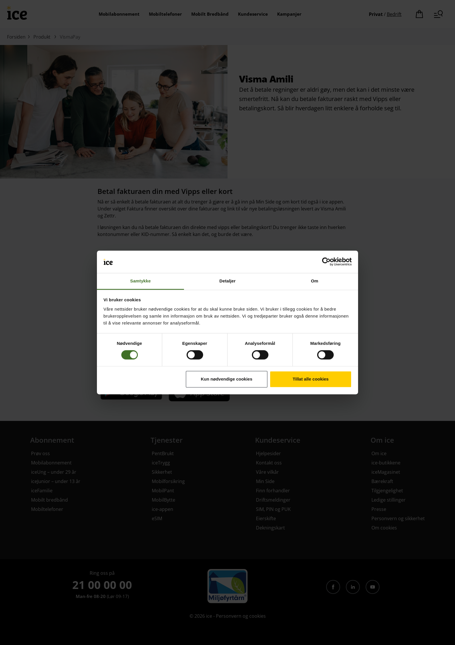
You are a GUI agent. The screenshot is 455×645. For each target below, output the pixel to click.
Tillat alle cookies (310, 378)
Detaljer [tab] (227, 280)
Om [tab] (314, 280)
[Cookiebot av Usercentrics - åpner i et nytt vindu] (326, 261)
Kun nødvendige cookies (226, 378)
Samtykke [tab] (140, 280)
